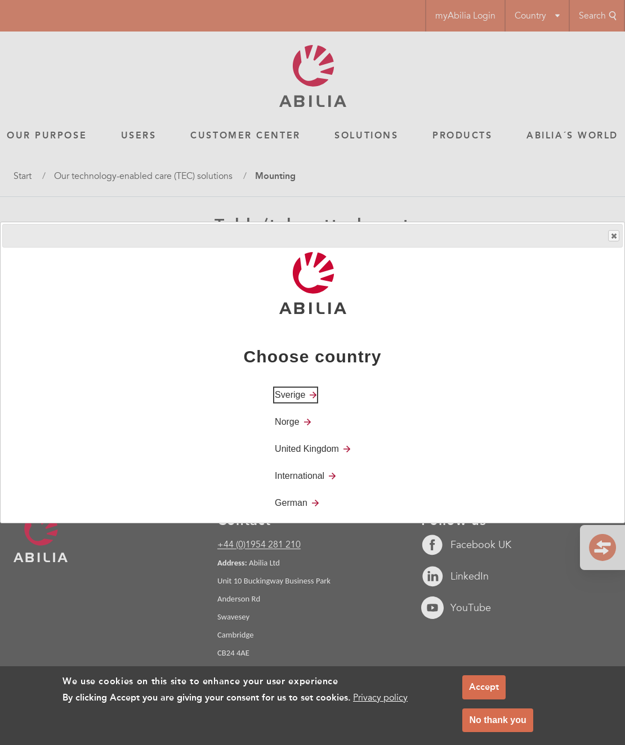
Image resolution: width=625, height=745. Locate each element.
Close (613, 236)
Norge (287, 422)
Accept (484, 686)
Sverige (290, 395)
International (299, 476)
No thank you (497, 720)
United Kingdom (307, 449)
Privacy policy (380, 698)
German (291, 503)
